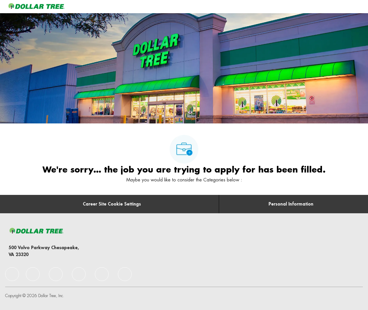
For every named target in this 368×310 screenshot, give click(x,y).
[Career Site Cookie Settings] (112, 204)
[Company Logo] (36, 6)
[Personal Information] (291, 204)
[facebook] (12, 274)
